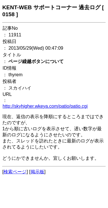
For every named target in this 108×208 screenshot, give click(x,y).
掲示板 (37, 171)
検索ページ (14, 171)
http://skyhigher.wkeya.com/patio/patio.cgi (45, 106)
